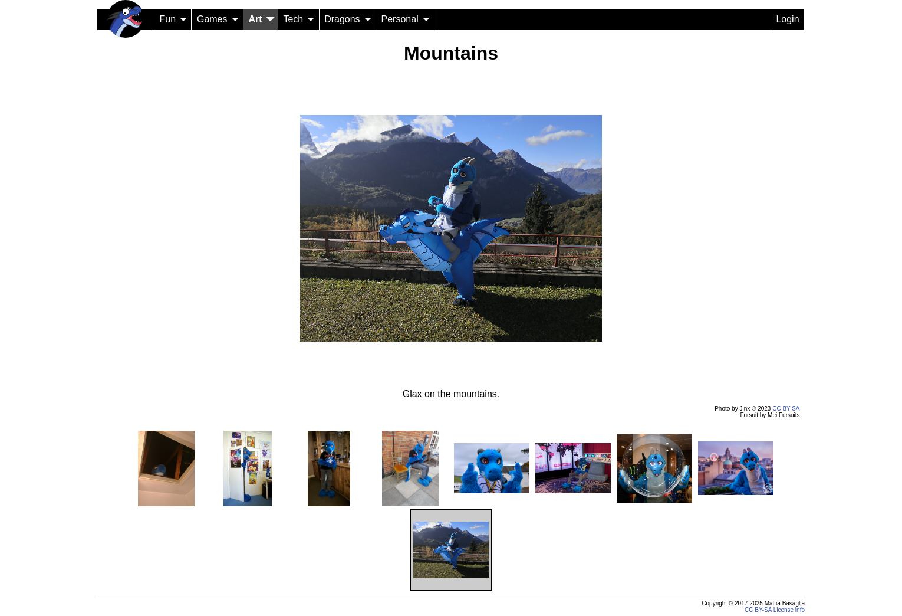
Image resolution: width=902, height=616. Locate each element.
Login (787, 19)
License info (789, 610)
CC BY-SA (785, 408)
